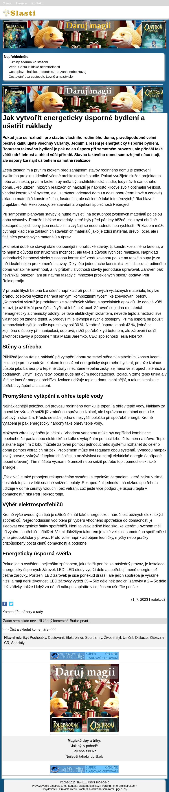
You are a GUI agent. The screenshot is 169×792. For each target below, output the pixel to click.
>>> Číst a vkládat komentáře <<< (29, 629)
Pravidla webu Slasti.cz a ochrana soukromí (86, 789)
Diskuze (141, 637)
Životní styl (112, 637)
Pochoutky (38, 637)
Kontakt (36, 3)
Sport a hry (93, 637)
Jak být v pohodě (84, 746)
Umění (128, 637)
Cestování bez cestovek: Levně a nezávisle (41, 76)
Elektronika (74, 637)
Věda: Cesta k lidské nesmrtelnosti (34, 67)
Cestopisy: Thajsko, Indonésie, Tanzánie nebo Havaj (47, 72)
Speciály (17, 643)
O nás (7, 3)
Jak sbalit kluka (85, 751)
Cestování (56, 637)
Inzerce (21, 3)
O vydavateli (49, 789)
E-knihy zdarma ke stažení (28, 62)
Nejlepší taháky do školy (85, 756)
